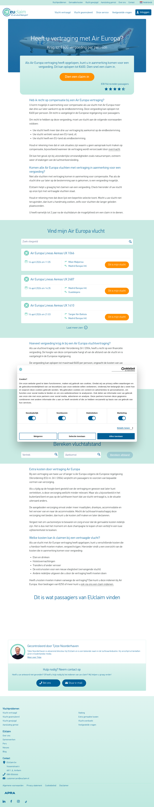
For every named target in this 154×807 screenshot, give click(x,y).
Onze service (102, 12)
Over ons (122, 3)
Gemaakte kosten (76, 3)
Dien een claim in (77, 77)
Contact (131, 3)
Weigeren (38, 436)
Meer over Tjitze (34, 657)
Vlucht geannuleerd (83, 12)
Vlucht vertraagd (63, 12)
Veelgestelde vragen (122, 12)
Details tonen (123, 428)
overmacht (114, 149)
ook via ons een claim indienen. (97, 584)
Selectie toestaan (77, 436)
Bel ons (45, 682)
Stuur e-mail (73, 682)
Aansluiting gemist (108, 3)
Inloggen (144, 12)
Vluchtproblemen (59, 3)
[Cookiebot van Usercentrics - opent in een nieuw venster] (123, 369)
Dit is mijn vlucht (117, 264)
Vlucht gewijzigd (91, 3)
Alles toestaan (116, 436)
